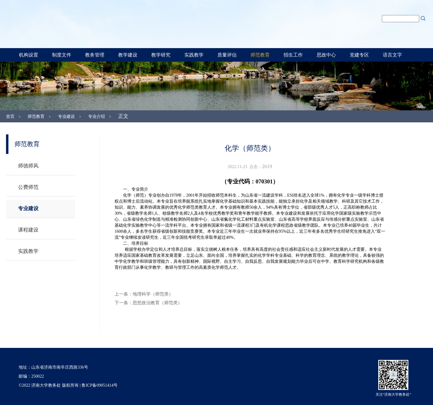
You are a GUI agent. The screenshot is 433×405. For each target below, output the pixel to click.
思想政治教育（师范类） (157, 302)
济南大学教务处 (153, 23)
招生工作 (293, 54)
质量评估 (227, 54)
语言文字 (392, 54)
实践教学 (194, 54)
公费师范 (28, 187)
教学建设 (127, 54)
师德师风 (28, 166)
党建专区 (359, 54)
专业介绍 (96, 116)
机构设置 (28, 54)
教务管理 (94, 54)
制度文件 (61, 54)
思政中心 (326, 54)
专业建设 (66, 116)
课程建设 (28, 230)
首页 (10, 116)
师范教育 (260, 54)
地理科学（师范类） (153, 294)
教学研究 (160, 54)
